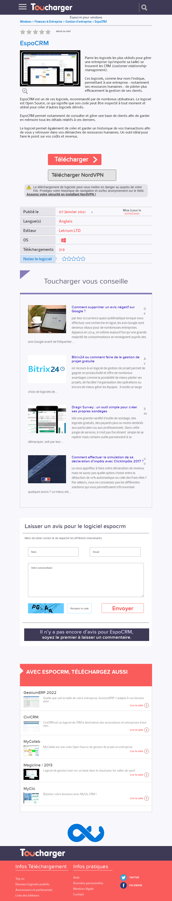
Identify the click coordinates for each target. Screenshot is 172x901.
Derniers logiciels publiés (32, 884)
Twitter (134, 877)
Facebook (135, 885)
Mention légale (83, 889)
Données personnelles (88, 883)
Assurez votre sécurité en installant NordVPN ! (61, 194)
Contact (78, 894)
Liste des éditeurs (27, 895)
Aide (76, 877)
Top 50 (19, 879)
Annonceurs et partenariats (33, 890)
